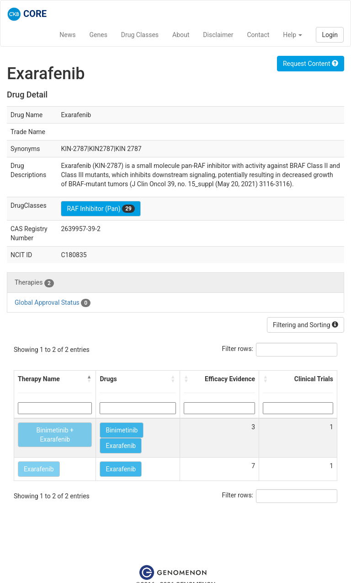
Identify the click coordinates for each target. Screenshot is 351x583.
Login (330, 34)
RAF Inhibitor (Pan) (101, 209)
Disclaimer (218, 34)
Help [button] (292, 34)
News (67, 34)
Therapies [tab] (34, 283)
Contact (258, 34)
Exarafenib (121, 445)
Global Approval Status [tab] (52, 303)
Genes (98, 34)
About (180, 34)
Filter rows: (238, 348)
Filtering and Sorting (305, 325)
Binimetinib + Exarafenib (55, 434)
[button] (89, 378)
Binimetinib (122, 430)
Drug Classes (140, 34)
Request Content (310, 63)
